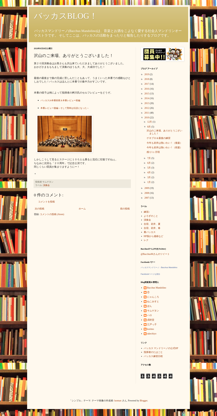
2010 (147, 117)
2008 (147, 193)
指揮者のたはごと (153, 352)
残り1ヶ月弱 (153, 152)
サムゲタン (153, 310)
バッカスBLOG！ (65, 15)
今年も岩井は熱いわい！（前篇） (164, 147)
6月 (149, 163)
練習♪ (147, 212)
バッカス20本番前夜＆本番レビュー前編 (60, 100)
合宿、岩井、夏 (152, 224)
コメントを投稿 (46, 201)
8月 (149, 126)
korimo (150, 329)
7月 (149, 158)
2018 (147, 79)
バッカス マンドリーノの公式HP (161, 348)
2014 (147, 98)
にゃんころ (153, 297)
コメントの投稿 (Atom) (52, 214)
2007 (147, 198)
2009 (147, 188)
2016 (147, 89)
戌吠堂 (150, 320)
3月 (149, 177)
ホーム (82, 208)
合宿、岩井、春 (152, 228)
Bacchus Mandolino (156, 287)
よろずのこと (151, 216)
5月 (149, 167)
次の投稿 (39, 208)
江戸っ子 (152, 324)
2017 (147, 84)
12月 (150, 122)
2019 (147, 74)
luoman (117, 400)
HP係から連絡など (153, 236)
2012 (147, 108)
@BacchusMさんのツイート (155, 254)
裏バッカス (150, 232)
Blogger (143, 400)
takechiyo (151, 333)
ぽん (149, 306)
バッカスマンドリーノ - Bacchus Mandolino (159, 267)
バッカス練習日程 (153, 356)
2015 (147, 93)
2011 (147, 113)
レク (146, 240)
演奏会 (46, 185)
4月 (149, 172)
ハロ (149, 315)
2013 (147, 103)
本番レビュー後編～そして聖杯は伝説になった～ (65, 108)
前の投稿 (125, 208)
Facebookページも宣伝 (150, 274)
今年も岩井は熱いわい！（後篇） (164, 143)
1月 (149, 182)
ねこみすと (153, 301)
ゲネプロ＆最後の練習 (158, 138)
